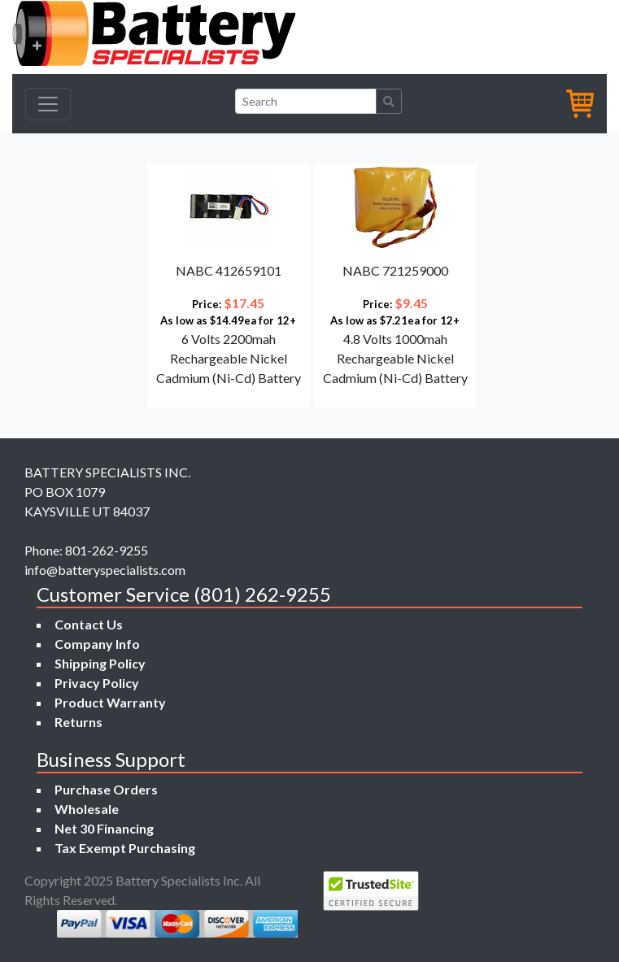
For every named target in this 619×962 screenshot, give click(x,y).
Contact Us (88, 624)
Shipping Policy (100, 663)
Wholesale (86, 808)
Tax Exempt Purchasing (124, 847)
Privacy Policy (96, 682)
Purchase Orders (106, 789)
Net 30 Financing (104, 828)
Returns (78, 721)
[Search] (306, 101)
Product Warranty (110, 702)
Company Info (97, 643)
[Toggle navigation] (48, 104)
